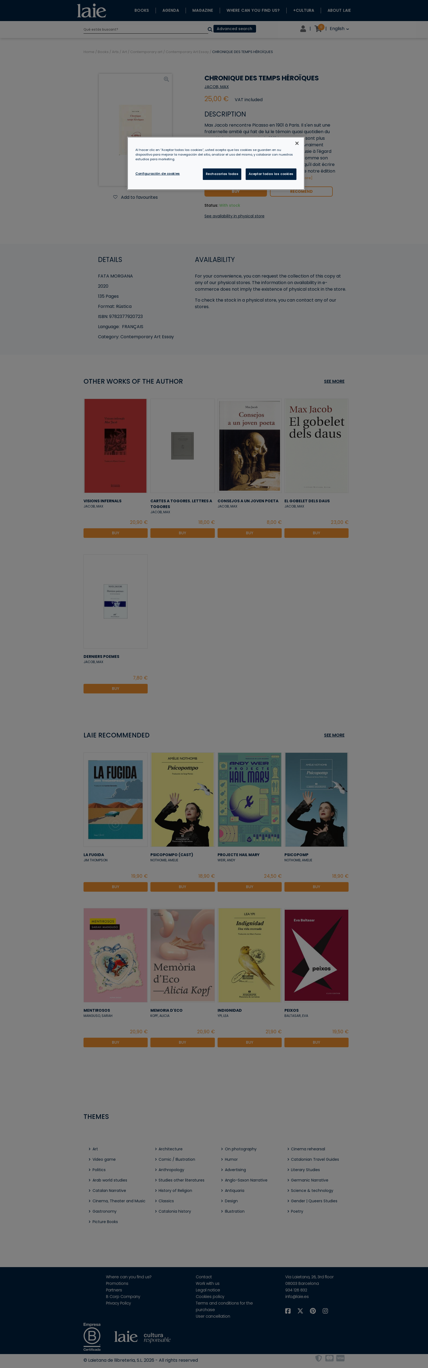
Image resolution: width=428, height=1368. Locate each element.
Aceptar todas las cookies (271, 174)
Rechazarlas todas (222, 174)
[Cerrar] (297, 143)
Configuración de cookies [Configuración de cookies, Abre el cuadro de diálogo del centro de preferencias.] (157, 173)
